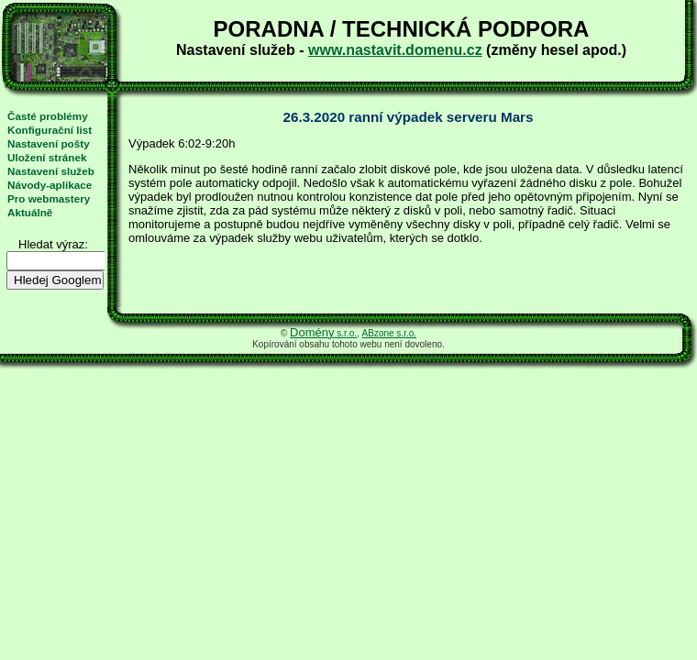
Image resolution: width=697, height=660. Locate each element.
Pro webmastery (48, 198)
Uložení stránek (46, 157)
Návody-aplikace (49, 185)
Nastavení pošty (48, 143)
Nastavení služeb (50, 171)
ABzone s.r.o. (389, 333)
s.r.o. (323, 333)
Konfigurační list (49, 130)
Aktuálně (29, 212)
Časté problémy (47, 116)
